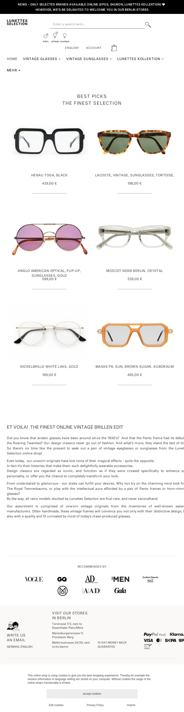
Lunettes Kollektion (140, 59)
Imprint (131, 705)
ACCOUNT (94, 48)
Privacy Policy (95, 705)
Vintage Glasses (42, 59)
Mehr (13, 70)
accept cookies (92, 693)
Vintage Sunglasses (89, 59)
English (72, 48)
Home (12, 59)
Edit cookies (56, 705)
